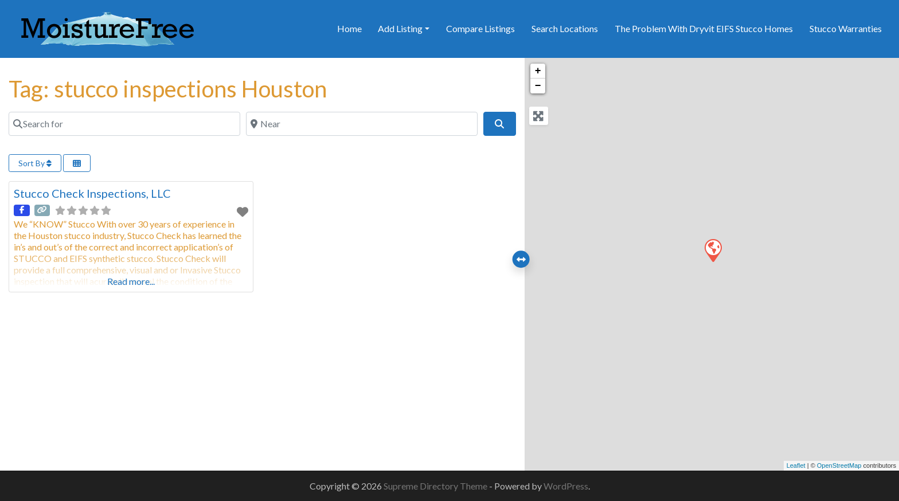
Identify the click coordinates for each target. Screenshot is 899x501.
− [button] (538, 86)
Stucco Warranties (846, 28)
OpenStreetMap (839, 465)
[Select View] (77, 163)
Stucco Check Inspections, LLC (92, 193)
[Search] (499, 124)
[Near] (362, 124)
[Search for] (124, 124)
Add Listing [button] (400, 28)
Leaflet (796, 465)
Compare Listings (480, 28)
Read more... (131, 281)
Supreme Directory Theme (436, 485)
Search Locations (564, 28)
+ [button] (538, 71)
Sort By (35, 163)
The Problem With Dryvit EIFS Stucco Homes (704, 28)
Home (349, 28)
